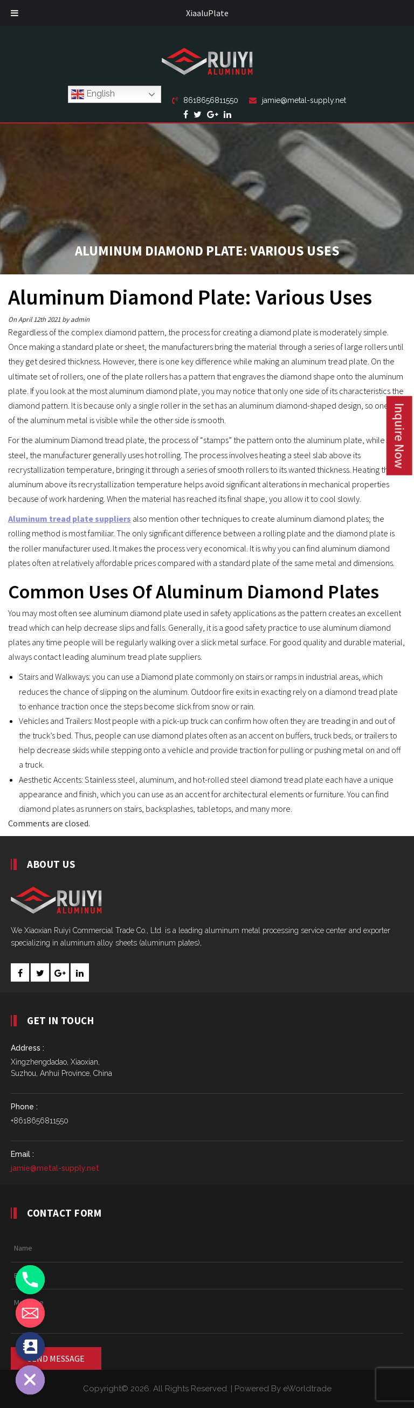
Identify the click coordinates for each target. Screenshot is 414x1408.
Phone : (24, 1106)
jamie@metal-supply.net (297, 100)
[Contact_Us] (30, 1346)
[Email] (30, 1313)
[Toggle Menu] (14, 13)
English (93, 94)
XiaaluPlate (207, 13)
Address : (27, 1048)
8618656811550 (205, 100)
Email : (22, 1154)
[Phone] (30, 1279)
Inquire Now (399, 435)
